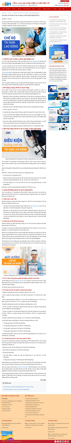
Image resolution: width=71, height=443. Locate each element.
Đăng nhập (63, 1)
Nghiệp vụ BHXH (47, 8)
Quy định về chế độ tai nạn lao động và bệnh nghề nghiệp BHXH (26, 12)
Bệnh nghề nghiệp (7, 72)
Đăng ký (67, 1)
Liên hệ (59, 8)
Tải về (14, 8)
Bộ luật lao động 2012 (33, 61)
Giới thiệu (8, 8)
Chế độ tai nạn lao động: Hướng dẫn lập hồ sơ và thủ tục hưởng (18, 386)
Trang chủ (4, 12)
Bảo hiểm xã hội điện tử (23, 367)
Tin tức (39, 8)
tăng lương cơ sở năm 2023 (19, 280)
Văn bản (55, 8)
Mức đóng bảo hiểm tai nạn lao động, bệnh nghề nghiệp (16, 389)
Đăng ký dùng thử (26, 8)
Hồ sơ (34, 8)
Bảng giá (19, 8)
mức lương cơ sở (34, 205)
